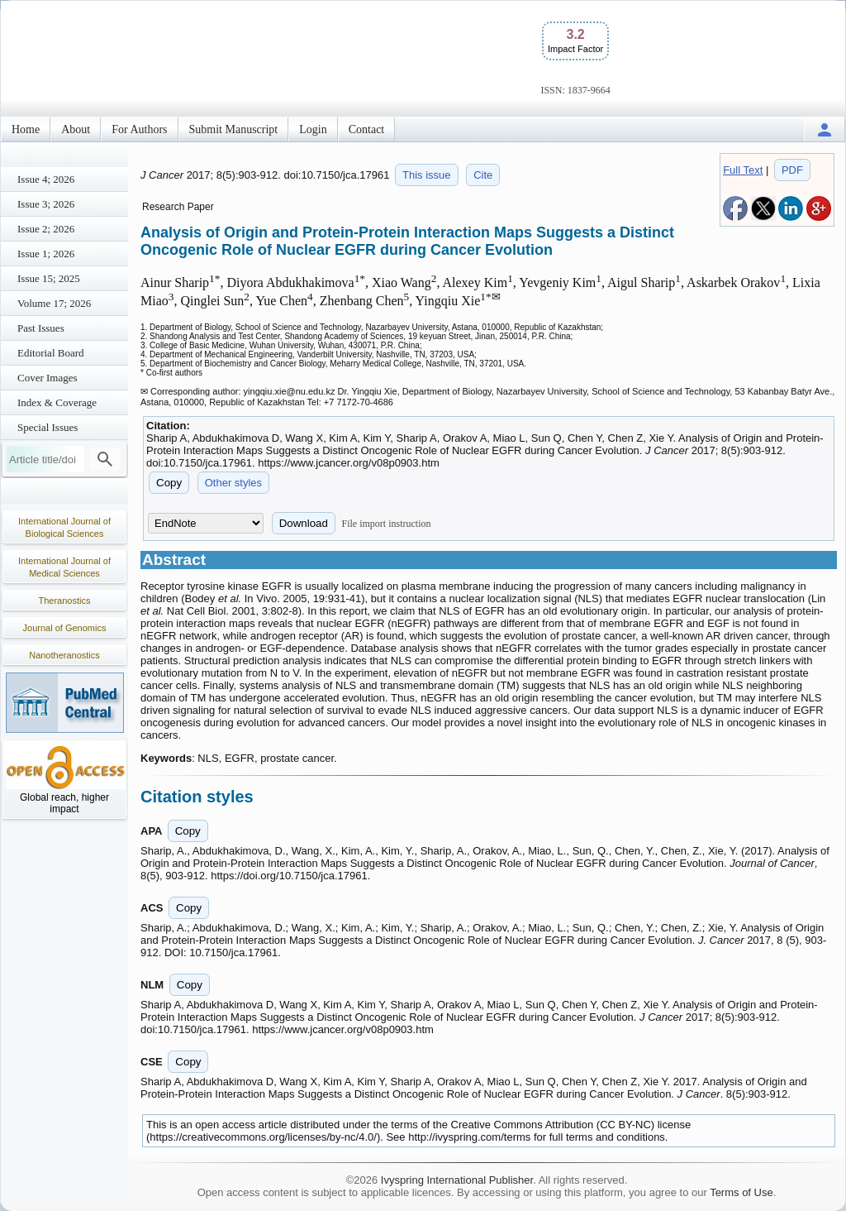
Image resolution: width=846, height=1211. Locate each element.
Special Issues (47, 427)
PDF (792, 170)
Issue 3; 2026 (45, 204)
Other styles (233, 482)
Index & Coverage (57, 402)
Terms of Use (741, 1192)
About (75, 129)
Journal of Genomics (65, 628)
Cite (482, 175)
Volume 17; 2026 (54, 303)
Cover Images (47, 377)
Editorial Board (50, 353)
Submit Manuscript (233, 129)
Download (303, 523)
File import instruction (386, 523)
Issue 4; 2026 (45, 179)
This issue (426, 175)
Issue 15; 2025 (48, 278)
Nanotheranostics (64, 655)
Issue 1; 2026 (45, 253)
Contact (367, 129)
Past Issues (40, 328)
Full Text (743, 170)
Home (26, 129)
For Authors (139, 129)
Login (312, 129)
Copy (169, 482)
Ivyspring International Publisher (457, 1180)
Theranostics (65, 601)
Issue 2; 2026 (45, 229)
